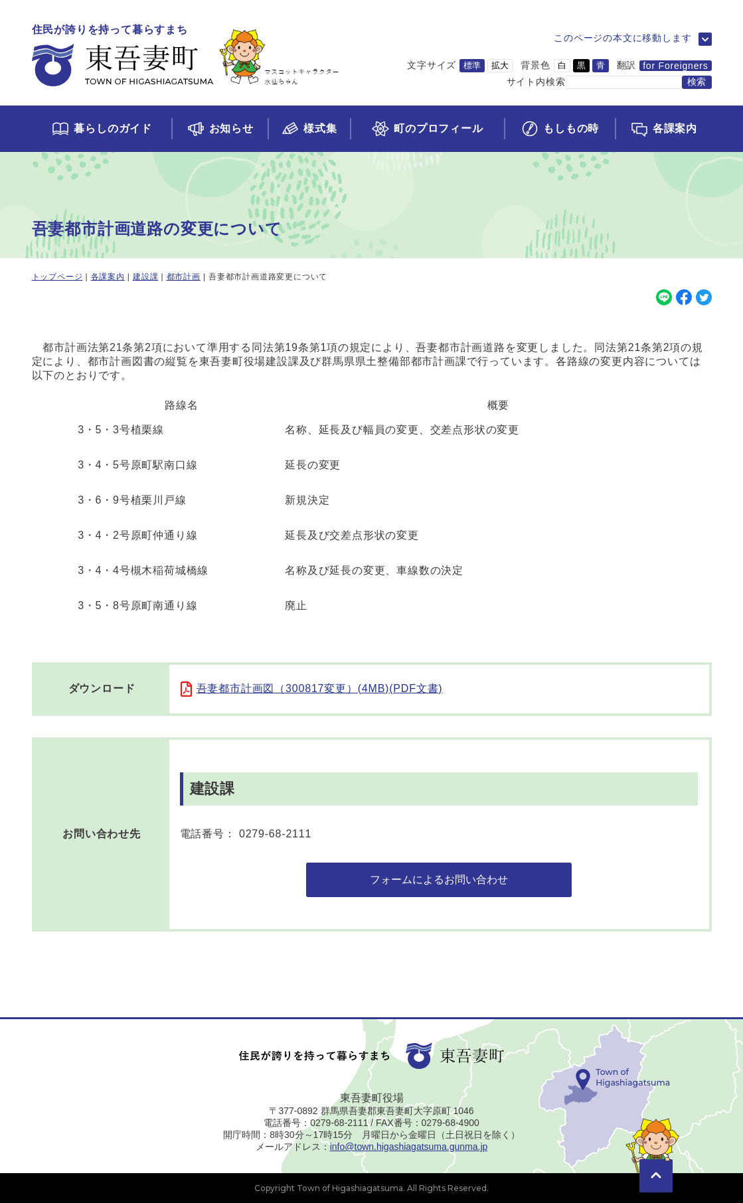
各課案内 (108, 276)
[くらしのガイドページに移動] (102, 129)
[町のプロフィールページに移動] (427, 129)
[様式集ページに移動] (309, 129)
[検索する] (697, 82)
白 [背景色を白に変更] (562, 65)
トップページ (57, 276)
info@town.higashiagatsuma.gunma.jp (409, 1146)
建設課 (145, 276)
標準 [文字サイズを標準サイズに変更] (472, 65)
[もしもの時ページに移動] (559, 129)
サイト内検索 (536, 81)
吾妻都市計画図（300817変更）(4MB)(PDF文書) (320, 688)
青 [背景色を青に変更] (600, 65)
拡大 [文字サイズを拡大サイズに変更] (500, 65)
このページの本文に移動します (622, 38)
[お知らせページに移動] (219, 129)
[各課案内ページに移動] (663, 129)
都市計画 (184, 276)
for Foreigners (675, 65)
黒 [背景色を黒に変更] (581, 65)
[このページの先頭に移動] (656, 1156)
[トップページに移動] (185, 56)
